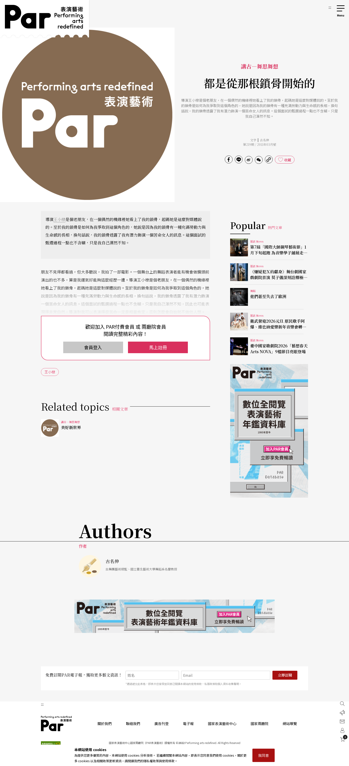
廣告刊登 (161, 723)
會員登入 (93, 347)
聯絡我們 (133, 723)
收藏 (287, 159)
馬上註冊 (158, 347)
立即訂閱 (285, 675)
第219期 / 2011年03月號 (259, 144)
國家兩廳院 (259, 723)
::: (330, 7)
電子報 (188, 723)
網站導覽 (290, 723)
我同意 (263, 755)
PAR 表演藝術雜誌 (56, 723)
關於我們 (104, 723)
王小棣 (59, 219)
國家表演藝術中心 (222, 723)
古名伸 (264, 140)
